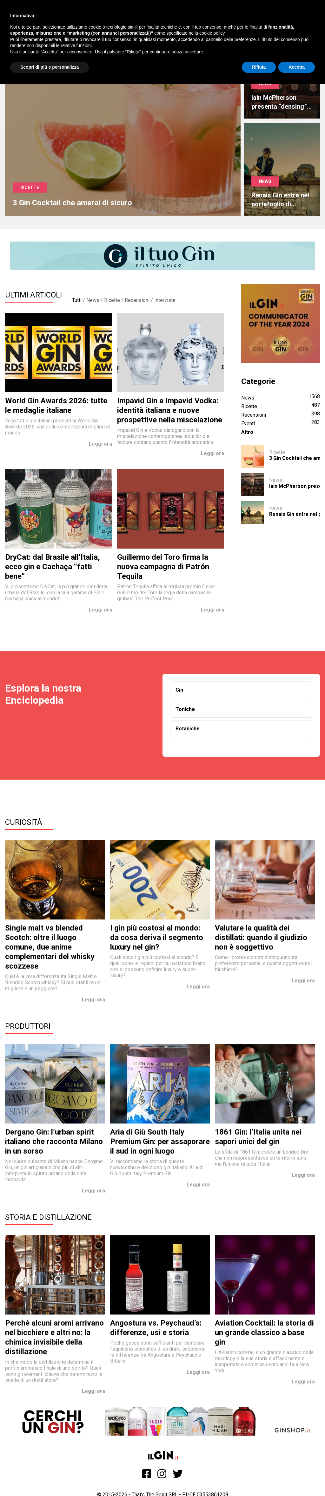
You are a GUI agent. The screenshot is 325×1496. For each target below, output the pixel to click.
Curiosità (23, 822)
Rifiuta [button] (259, 67)
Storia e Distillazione (48, 1217)
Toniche (185, 709)
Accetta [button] (297, 67)
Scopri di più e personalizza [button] (49, 67)
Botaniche (188, 729)
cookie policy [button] (211, 33)
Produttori (27, 1026)
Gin (179, 690)
